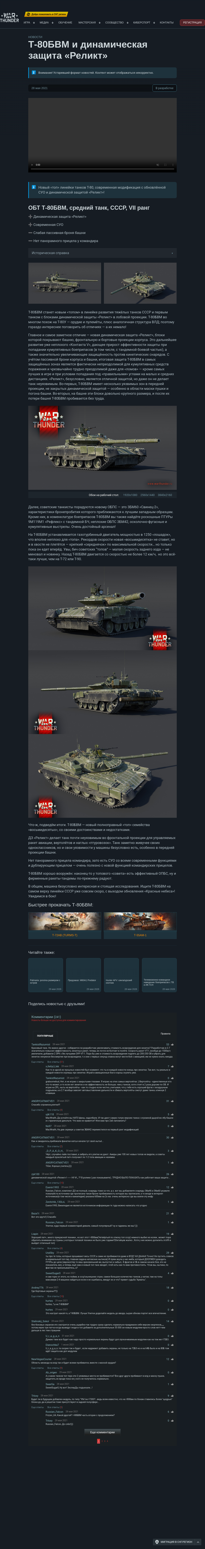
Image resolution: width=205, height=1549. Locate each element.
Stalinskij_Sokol (40, 1321)
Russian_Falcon (54, 1222)
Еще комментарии (102, 1432)
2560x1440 (147, 495)
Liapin (34, 1233)
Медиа (44, 22)
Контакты (166, 22)
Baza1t (35, 1213)
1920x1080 (130, 495)
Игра (27, 22)
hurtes (49, 1300)
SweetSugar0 (53, 1273)
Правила (165, 1033)
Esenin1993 (52, 1187)
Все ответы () (56, 1062)
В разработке (164, 88)
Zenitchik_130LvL (55, 1201)
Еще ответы (37, 1062)
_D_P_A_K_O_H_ (55, 1150)
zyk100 (35, 1174)
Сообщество (114, 22)
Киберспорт (141, 22)
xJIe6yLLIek (52, 1066)
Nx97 (48, 1126)
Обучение (65, 22)
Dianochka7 (52, 1344)
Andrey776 (37, 1287)
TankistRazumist (40, 1044)
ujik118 (50, 1114)
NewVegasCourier (41, 1359)
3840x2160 (165, 495)
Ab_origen (51, 1372)
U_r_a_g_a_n (52, 1336)
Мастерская (87, 22)
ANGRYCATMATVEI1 (43, 1101)
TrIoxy (34, 1395)
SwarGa (50, 1384)
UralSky (50, 1252)
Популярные (45, 1035)
